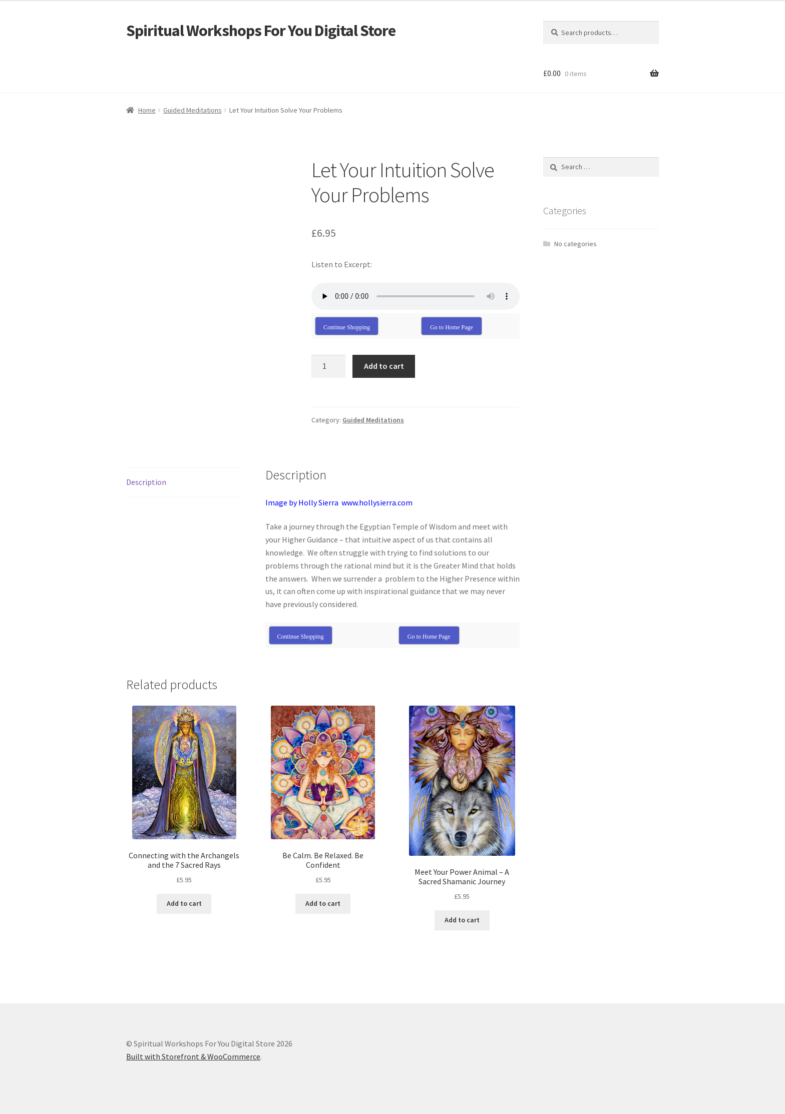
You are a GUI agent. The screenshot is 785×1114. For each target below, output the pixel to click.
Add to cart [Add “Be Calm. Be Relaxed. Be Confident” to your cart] (322, 903)
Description (146, 482)
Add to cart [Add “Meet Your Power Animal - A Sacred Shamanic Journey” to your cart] (462, 919)
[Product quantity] (328, 366)
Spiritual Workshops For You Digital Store (261, 31)
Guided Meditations (192, 110)
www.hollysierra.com (377, 502)
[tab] (184, 482)
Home (147, 110)
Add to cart (384, 366)
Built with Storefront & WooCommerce (193, 1056)
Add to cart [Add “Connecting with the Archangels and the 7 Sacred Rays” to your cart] (184, 903)
